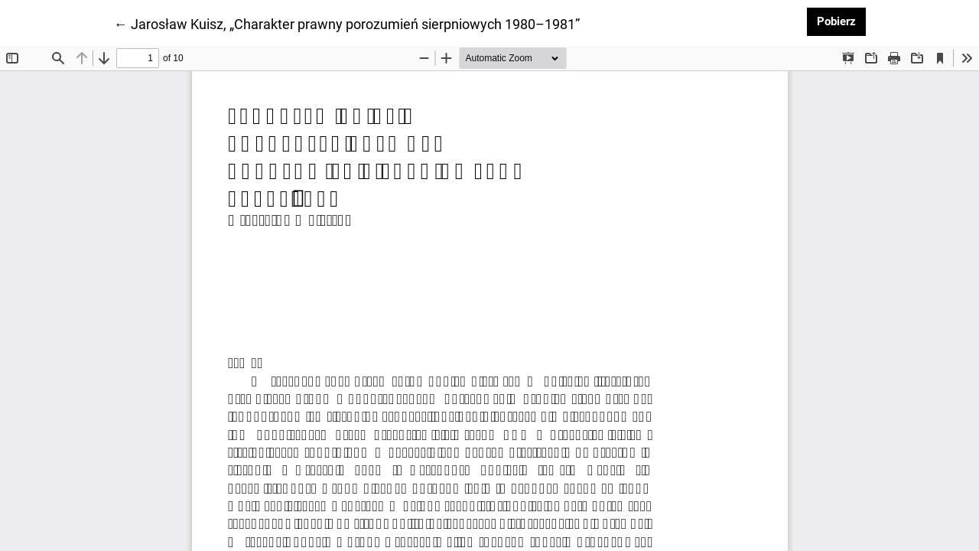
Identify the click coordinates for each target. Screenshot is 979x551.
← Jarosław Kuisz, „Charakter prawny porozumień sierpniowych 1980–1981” (347, 23)
